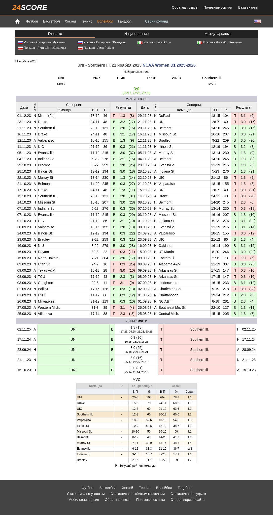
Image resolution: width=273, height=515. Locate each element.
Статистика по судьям (188, 494)
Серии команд (156, 21)
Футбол (32, 21)
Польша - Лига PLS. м (96, 48)
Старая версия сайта (188, 500)
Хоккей (70, 21)
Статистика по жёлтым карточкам (137, 494)
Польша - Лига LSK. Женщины (42, 48)
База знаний (248, 7)
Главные (55, 34)
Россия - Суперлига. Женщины (102, 42)
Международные (218, 34)
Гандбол (125, 21)
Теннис (86, 21)
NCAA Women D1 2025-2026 (169, 65)
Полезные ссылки (218, 7)
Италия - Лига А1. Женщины (219, 42)
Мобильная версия (83, 500)
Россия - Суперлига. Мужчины (42, 42)
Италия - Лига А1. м (154, 42)
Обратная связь (184, 7)
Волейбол (105, 21)
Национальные (136, 34)
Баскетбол (51, 21)
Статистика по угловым (86, 494)
